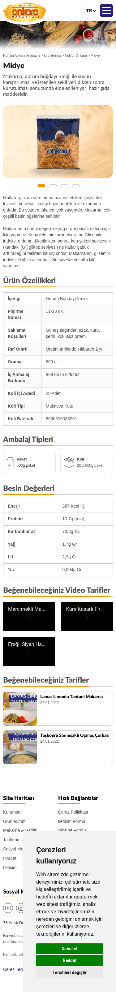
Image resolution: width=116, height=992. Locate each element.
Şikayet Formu (72, 830)
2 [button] (53, 185)
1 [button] (41, 185)
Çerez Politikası (73, 812)
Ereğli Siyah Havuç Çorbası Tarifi (27, 644)
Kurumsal (12, 812)
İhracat (9, 858)
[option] (58, 141)
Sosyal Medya (16, 848)
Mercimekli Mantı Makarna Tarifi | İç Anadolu (27, 609)
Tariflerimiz (13, 839)
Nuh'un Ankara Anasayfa (21, 55)
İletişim (10, 867)
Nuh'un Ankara (24, 12)
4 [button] (76, 185)
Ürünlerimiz (52, 55)
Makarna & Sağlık (20, 830)
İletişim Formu (71, 821)
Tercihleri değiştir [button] (70, 972)
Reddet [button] (70, 960)
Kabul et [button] (70, 948)
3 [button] (64, 185)
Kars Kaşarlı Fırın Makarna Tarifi (85, 609)
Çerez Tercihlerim (20, 969)
